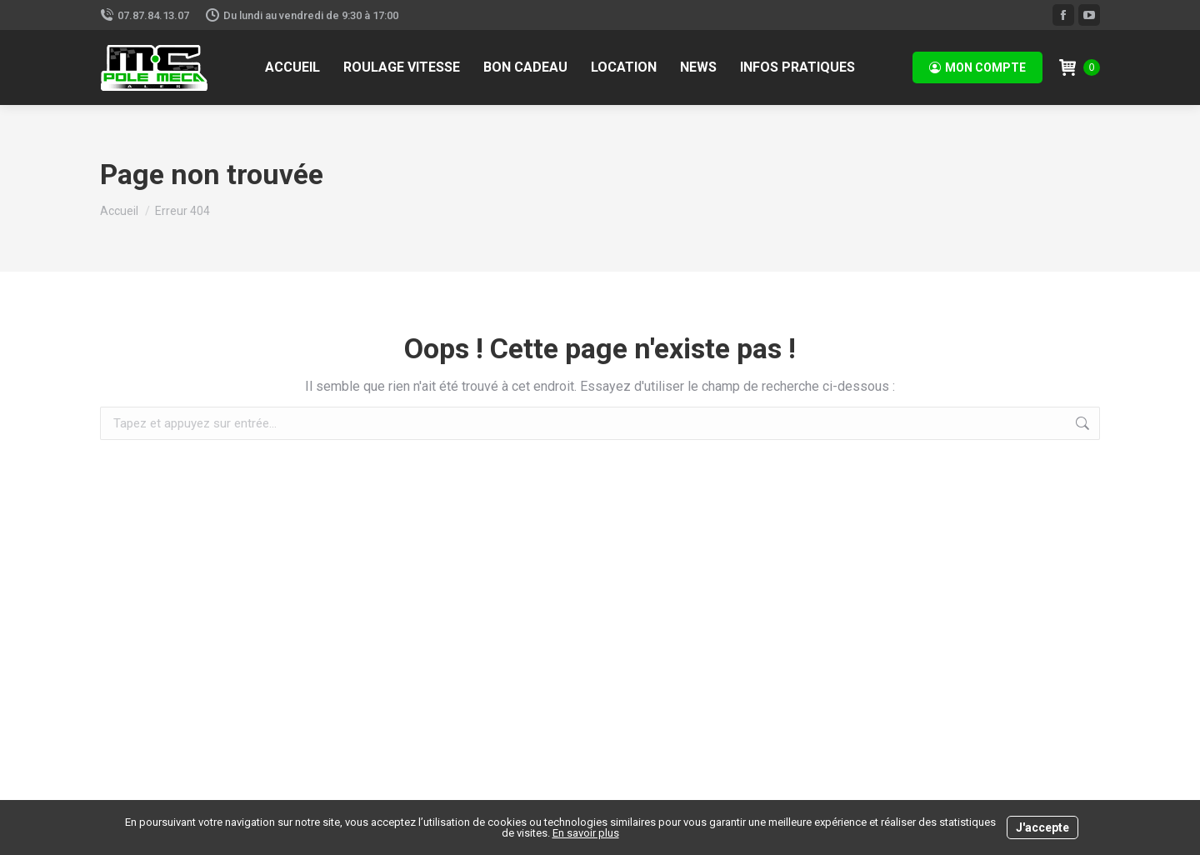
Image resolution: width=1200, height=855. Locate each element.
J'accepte (1042, 827)
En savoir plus (585, 833)
